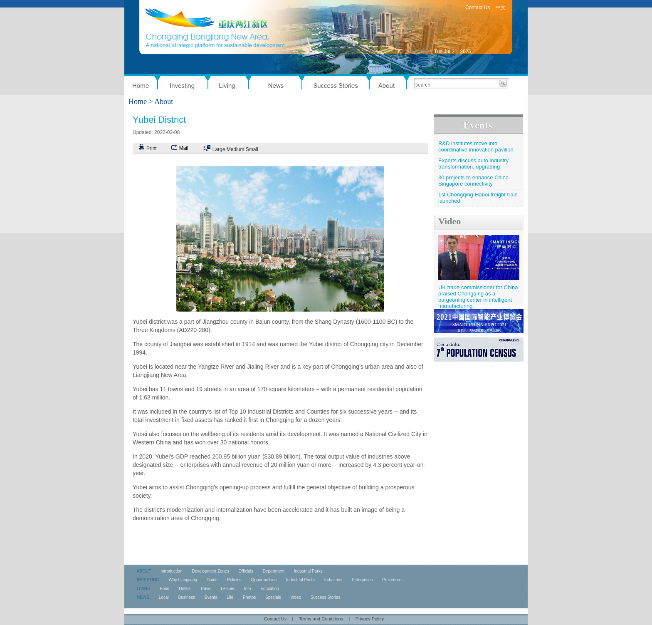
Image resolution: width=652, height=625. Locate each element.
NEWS (143, 597)
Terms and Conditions (321, 618)
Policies (234, 580)
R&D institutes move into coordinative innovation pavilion (476, 146)
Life (230, 597)
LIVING (144, 588)
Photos (249, 597)
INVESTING (148, 580)
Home (137, 101)
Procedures (392, 580)
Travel (205, 588)
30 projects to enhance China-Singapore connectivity (474, 180)
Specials (273, 597)
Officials (246, 571)
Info (247, 588)
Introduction (171, 571)
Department (273, 571)
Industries (333, 580)
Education (269, 588)
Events (211, 597)
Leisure (228, 588)
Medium (235, 149)
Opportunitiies (264, 580)
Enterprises (362, 580)
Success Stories (326, 597)
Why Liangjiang (183, 580)
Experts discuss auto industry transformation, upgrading (473, 163)
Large (218, 149)
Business (186, 597)
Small (252, 149)
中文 (501, 7)
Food (165, 588)
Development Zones (210, 571)
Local (164, 597)
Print (151, 148)
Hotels (184, 588)
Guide (212, 580)
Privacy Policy (370, 618)
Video (449, 221)
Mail (183, 148)
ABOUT (144, 571)
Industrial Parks (308, 571)
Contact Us (477, 7)
